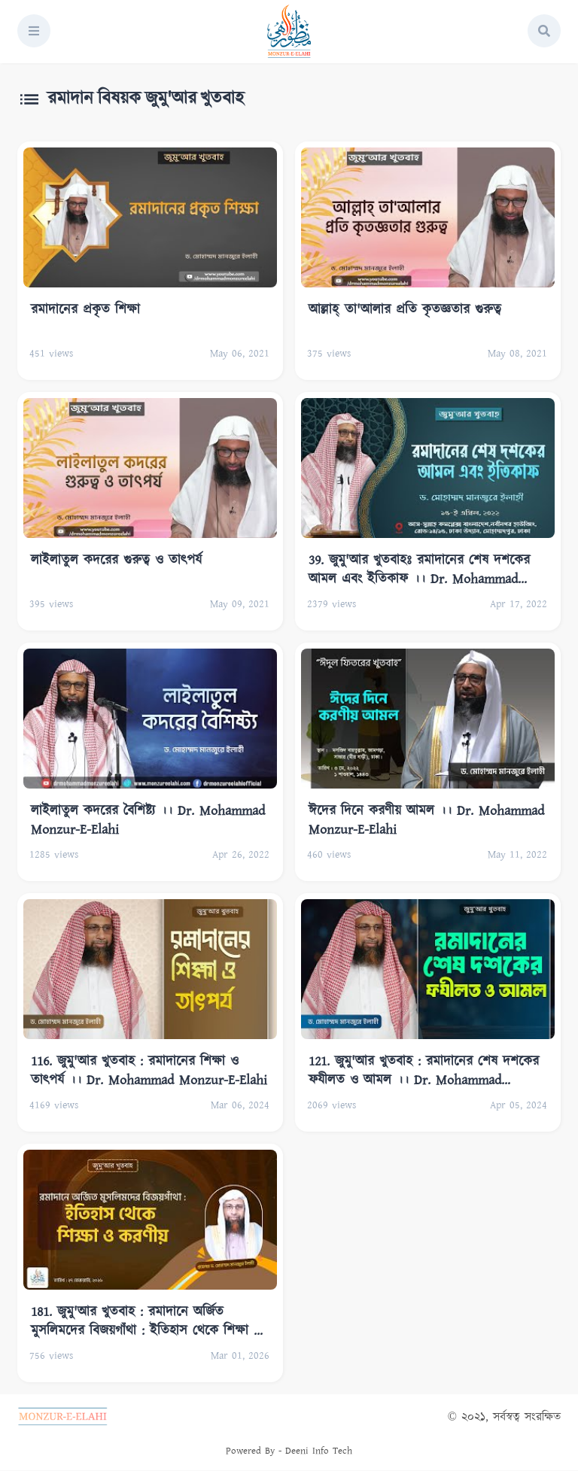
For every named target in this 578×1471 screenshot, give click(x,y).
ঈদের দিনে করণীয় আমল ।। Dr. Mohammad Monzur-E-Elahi (426, 819)
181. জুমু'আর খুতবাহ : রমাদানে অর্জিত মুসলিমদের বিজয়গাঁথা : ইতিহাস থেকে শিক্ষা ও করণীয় (146, 1320)
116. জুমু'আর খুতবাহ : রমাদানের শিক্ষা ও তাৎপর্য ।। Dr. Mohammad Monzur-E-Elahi (149, 1070)
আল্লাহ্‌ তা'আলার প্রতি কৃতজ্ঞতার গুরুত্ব (405, 310)
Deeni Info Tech (318, 1451)
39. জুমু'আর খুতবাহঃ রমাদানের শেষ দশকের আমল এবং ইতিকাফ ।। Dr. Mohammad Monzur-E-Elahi (419, 569)
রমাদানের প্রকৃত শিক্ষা (85, 310)
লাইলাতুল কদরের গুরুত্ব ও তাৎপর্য (116, 560)
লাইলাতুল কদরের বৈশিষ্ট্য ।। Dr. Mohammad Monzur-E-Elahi (148, 819)
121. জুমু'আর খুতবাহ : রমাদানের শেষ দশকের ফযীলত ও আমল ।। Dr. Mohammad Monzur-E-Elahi (424, 1070)
